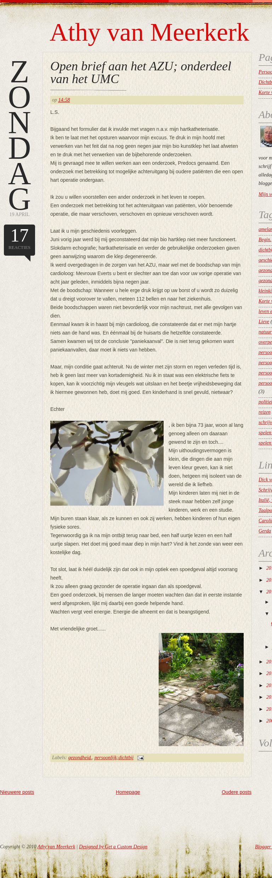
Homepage (128, 792)
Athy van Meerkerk (149, 32)
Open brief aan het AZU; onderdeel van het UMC (140, 72)
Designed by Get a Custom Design (113, 846)
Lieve (264, 321)
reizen (265, 412)
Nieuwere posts (17, 792)
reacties (19, 237)
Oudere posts (236, 792)
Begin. (265, 239)
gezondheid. (80, 757)
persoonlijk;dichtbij (114, 757)
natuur (265, 332)
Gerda (265, 531)
